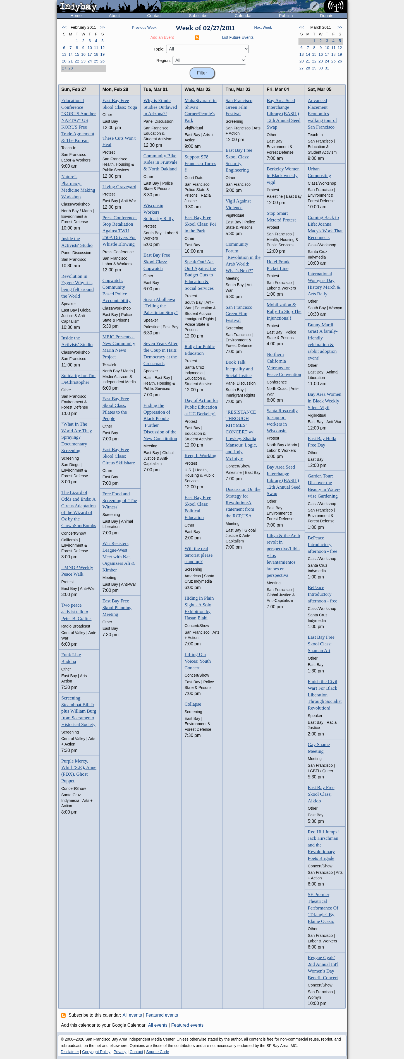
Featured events (162, 1015)
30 (321, 68)
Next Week (263, 27)
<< (64, 27)
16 (83, 54)
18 (96, 54)
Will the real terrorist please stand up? (199, 555)
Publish (286, 15)
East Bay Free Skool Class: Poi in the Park (200, 224)
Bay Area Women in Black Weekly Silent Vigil (324, 401)
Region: (163, 60)
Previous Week (144, 27)
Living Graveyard (119, 186)
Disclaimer (70, 1052)
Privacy (120, 1052)
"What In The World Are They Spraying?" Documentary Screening (76, 437)
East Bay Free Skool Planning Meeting (117, 607)
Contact (154, 15)
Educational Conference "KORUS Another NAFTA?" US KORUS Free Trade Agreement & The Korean (78, 120)
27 (64, 68)
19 (102, 54)
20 (64, 61)
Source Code (157, 1052)
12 (102, 47)
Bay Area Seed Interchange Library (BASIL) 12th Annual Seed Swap (283, 114)
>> (102, 27)
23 (83, 61)
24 (90, 61)
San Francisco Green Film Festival (239, 107)
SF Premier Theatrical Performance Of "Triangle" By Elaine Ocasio (323, 908)
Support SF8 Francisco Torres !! (200, 163)
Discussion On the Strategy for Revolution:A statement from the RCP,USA (243, 502)
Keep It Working (200, 455)
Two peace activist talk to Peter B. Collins (76, 611)
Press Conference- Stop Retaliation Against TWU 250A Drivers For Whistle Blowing (119, 231)
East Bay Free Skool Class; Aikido (321, 794)
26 (102, 61)
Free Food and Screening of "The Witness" (119, 500)
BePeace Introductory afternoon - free (322, 544)
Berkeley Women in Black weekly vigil (283, 175)
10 (90, 47)
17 (90, 54)
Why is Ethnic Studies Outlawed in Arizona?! (160, 107)
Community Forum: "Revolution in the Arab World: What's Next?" (243, 257)
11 (96, 47)
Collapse (193, 704)
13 (64, 54)
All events (132, 1015)
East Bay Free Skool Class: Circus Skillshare (118, 456)
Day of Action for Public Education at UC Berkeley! (201, 407)
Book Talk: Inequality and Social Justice (239, 369)
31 (327, 68)
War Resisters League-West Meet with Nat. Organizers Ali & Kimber (118, 557)
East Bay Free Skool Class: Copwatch (157, 261)
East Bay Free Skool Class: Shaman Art (321, 644)
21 (70, 61)
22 (77, 61)
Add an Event (162, 37)
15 (77, 54)
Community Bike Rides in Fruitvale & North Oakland (161, 162)
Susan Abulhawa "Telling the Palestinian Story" (161, 306)
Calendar (243, 15)
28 (70, 68)
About (114, 15)
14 (70, 54)
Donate (326, 15)
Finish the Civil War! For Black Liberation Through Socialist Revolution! (324, 695)
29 (314, 68)
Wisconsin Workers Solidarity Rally (159, 212)
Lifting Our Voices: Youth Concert (198, 661)
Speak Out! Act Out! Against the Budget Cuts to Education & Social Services (200, 275)
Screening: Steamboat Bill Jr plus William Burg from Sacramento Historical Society (78, 711)
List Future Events (238, 37)
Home (76, 15)
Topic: (159, 49)
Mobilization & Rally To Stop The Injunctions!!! (284, 311)
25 (96, 61)
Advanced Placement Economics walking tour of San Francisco (322, 114)
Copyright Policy (96, 1052)
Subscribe (198, 15)
